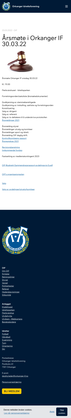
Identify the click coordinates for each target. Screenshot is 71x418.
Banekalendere (9, 322)
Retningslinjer (8, 277)
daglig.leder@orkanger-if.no (15, 376)
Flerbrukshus (8, 313)
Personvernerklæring (11, 382)
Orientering (7, 346)
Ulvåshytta (7, 316)
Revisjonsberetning (11, 147)
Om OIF (5, 271)
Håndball (6, 337)
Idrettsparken (8, 310)
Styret (5, 280)
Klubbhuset (7, 307)
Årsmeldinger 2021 (10, 120)
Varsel (5, 283)
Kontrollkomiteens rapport (14, 138)
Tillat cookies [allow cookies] (61, 411)
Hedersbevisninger (11, 292)
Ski (3, 349)
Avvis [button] (52, 412)
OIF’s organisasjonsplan (13, 174)
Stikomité (6, 295)
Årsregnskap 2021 (10, 141)
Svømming (7, 340)
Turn (4, 343)
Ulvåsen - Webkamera (12, 319)
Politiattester (8, 286)
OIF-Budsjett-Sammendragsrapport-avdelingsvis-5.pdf (27, 165)
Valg (4, 183)
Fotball (5, 334)
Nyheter (5, 274)
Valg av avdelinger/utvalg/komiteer (18, 189)
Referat (5, 289)
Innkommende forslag (12, 150)
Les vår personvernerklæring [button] (16, 413)
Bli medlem (11, 391)
